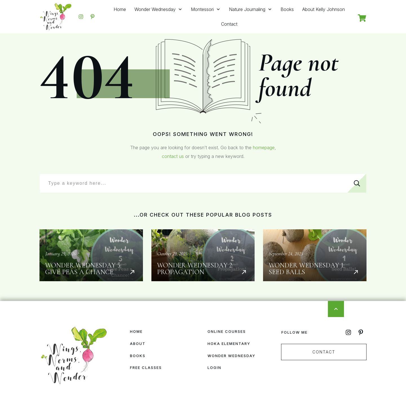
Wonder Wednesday (231, 355)
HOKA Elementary (229, 343)
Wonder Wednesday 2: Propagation (203, 255)
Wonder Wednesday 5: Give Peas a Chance (91, 255)
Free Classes (146, 367)
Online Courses (227, 331)
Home (136, 331)
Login (214, 367)
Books (137, 355)
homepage (264, 147)
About (137, 343)
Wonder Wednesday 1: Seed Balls (315, 255)
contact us (173, 156)
